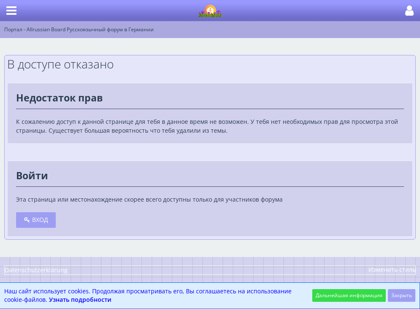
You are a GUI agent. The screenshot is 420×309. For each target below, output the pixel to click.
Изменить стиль (392, 269)
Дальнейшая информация (349, 295)
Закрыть (401, 295)
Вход (36, 220)
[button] (11, 10)
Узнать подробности (80, 299)
